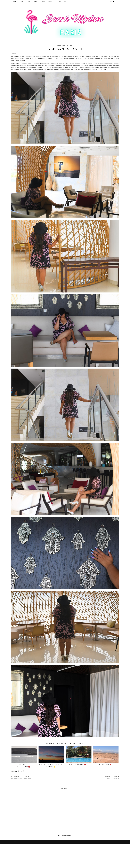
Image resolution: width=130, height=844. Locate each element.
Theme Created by (111, 842)
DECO (59, 1)
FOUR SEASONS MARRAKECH (21, 778)
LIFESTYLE (51, 1)
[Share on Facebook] (18, 771)
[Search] (117, 2)
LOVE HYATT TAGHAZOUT (65, 49)
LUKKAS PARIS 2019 (111, 778)
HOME (15, 1)
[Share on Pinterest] (23, 771)
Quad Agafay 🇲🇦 (104, 765)
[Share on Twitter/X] (21, 771)
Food (43, 1)
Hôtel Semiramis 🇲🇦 (77, 765)
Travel (36, 1)
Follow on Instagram (65, 835)
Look (21, 1)
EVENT (28, 1)
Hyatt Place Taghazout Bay (84, 58)
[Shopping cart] (114, 2)
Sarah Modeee (19, 842)
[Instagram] (111, 2)
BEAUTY (66, 1)
